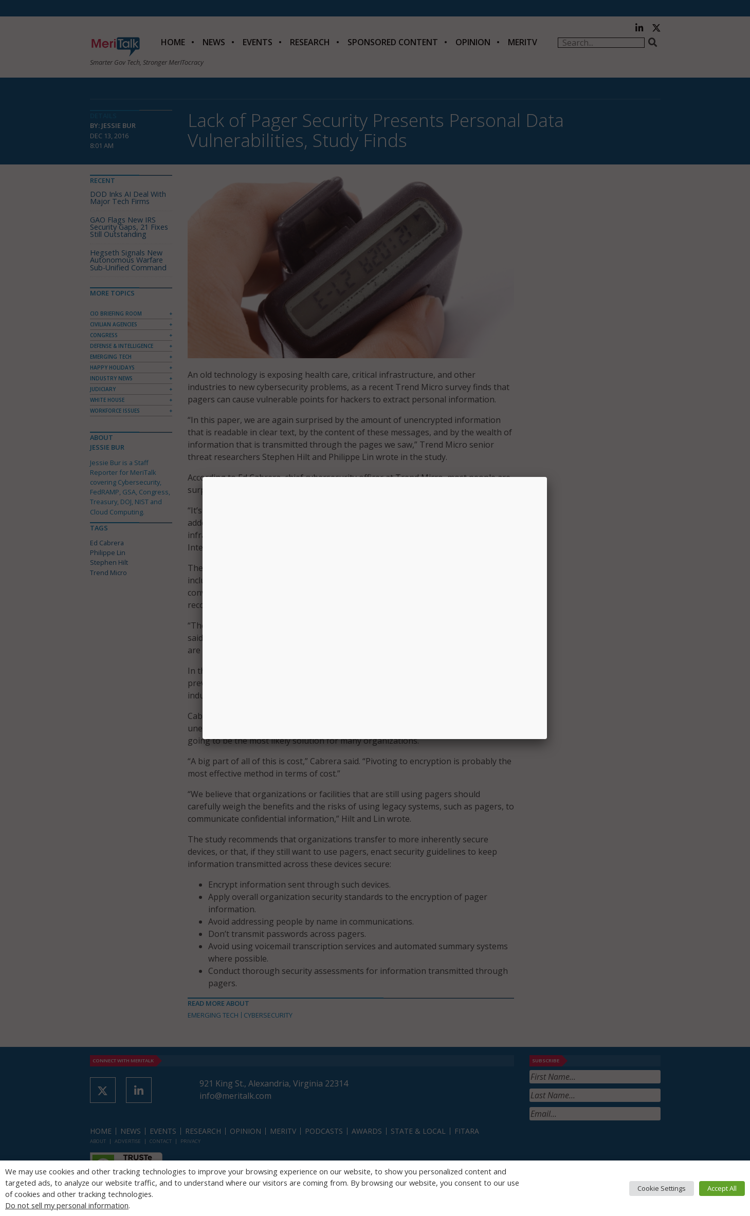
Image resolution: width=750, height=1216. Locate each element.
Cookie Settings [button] (661, 1188)
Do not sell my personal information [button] (67, 1205)
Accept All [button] (722, 1188)
